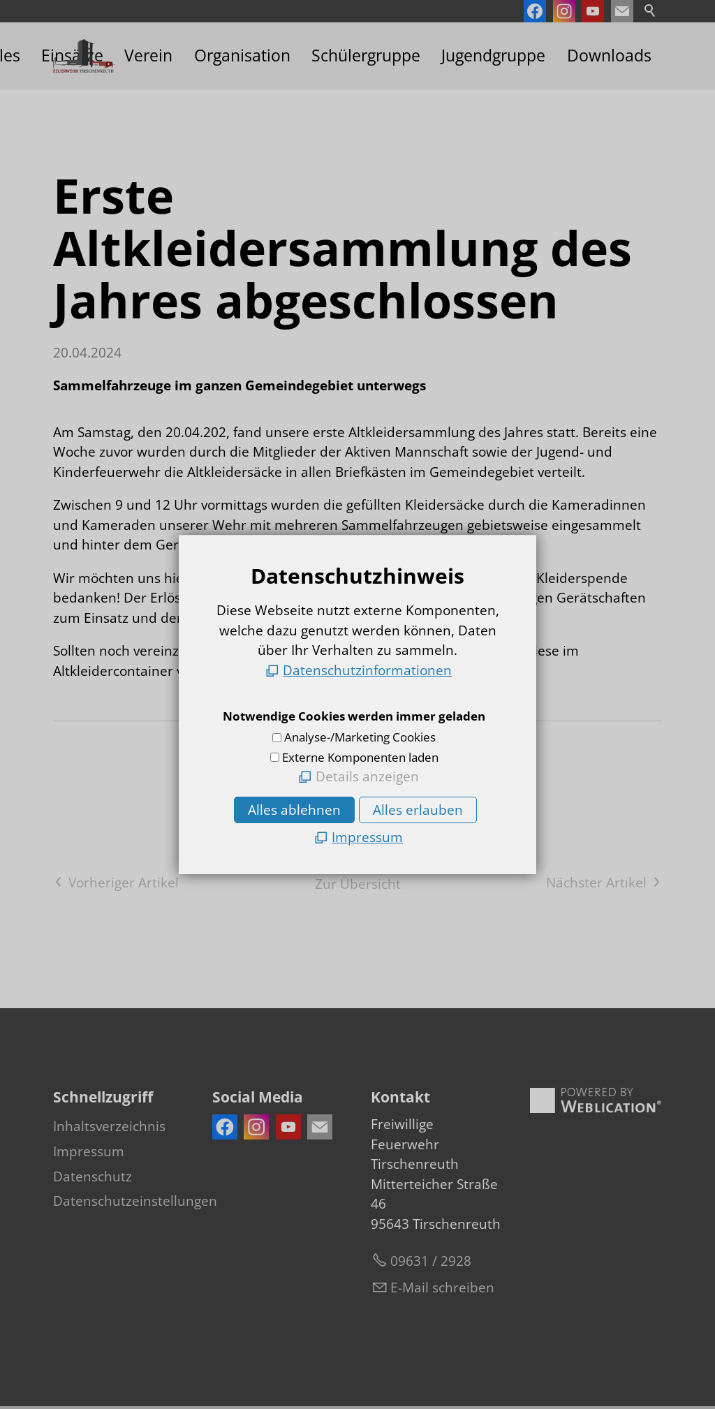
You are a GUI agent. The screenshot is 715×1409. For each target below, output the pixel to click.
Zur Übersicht (358, 884)
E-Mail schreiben (442, 1287)
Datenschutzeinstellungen (135, 1201)
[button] (622, 11)
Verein (148, 55)
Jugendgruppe (493, 55)
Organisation (242, 55)
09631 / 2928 (430, 1261)
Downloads (609, 55)
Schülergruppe (365, 55)
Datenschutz (92, 1176)
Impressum (88, 1151)
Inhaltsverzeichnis (109, 1126)
